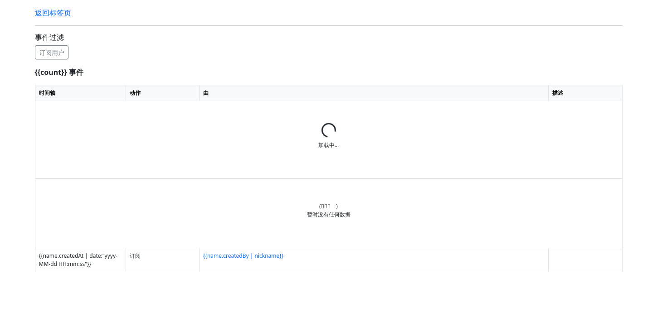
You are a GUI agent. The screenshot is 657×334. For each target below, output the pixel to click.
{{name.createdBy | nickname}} (243, 256)
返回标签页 (53, 13)
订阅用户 (51, 52)
